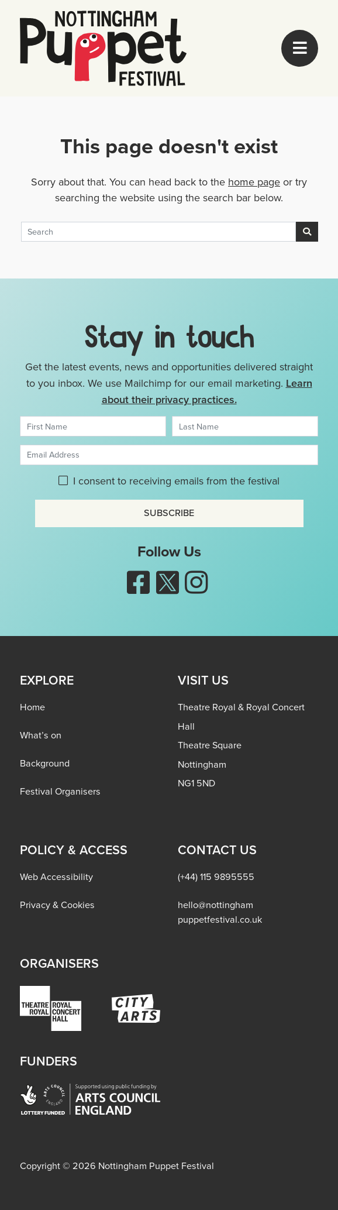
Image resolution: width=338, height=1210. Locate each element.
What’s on (40, 735)
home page (254, 182)
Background (45, 763)
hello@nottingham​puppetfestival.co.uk (220, 912)
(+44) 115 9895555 (216, 877)
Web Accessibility (56, 877)
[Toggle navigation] (299, 48)
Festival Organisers (60, 791)
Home (32, 707)
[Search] (158, 232)
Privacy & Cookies (57, 905)
